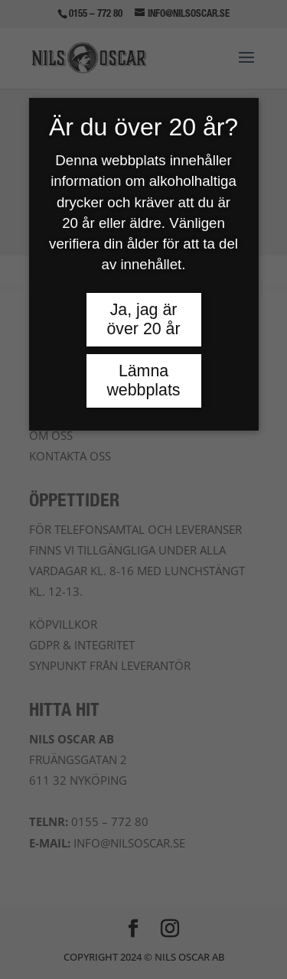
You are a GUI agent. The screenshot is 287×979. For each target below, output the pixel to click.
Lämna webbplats (143, 380)
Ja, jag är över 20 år (143, 319)
